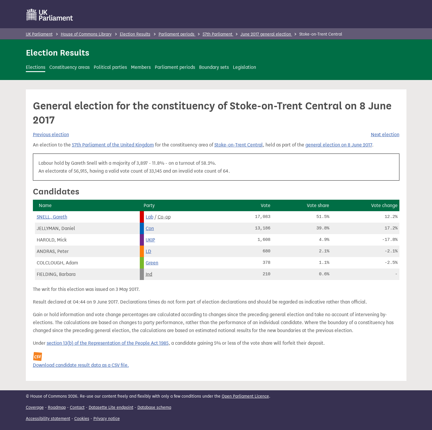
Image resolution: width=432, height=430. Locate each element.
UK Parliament (39, 34)
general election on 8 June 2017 (338, 145)
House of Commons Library (86, 34)
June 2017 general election (266, 34)
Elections (35, 67)
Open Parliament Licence (245, 396)
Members (141, 67)
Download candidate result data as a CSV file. (81, 365)
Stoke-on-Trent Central (238, 145)
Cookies (81, 418)
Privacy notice (106, 418)
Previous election (51, 134)
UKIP (150, 240)
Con (150, 228)
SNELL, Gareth (52, 217)
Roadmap (57, 407)
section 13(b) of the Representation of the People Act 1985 (108, 343)
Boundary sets (214, 67)
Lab (149, 217)
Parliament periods (177, 34)
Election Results (135, 34)
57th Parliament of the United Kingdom (113, 145)
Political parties (110, 67)
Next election (385, 134)
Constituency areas (69, 67)
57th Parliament (218, 34)
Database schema (154, 407)
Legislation (244, 67)
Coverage (35, 407)
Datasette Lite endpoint (111, 407)
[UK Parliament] (50, 14)
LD (148, 251)
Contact (77, 407)
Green (152, 263)
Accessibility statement (48, 418)
